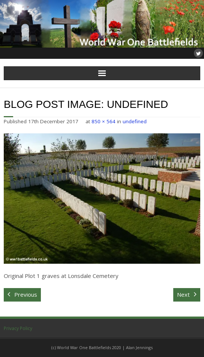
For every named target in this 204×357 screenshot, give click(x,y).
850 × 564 (104, 121)
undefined (135, 121)
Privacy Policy (18, 328)
